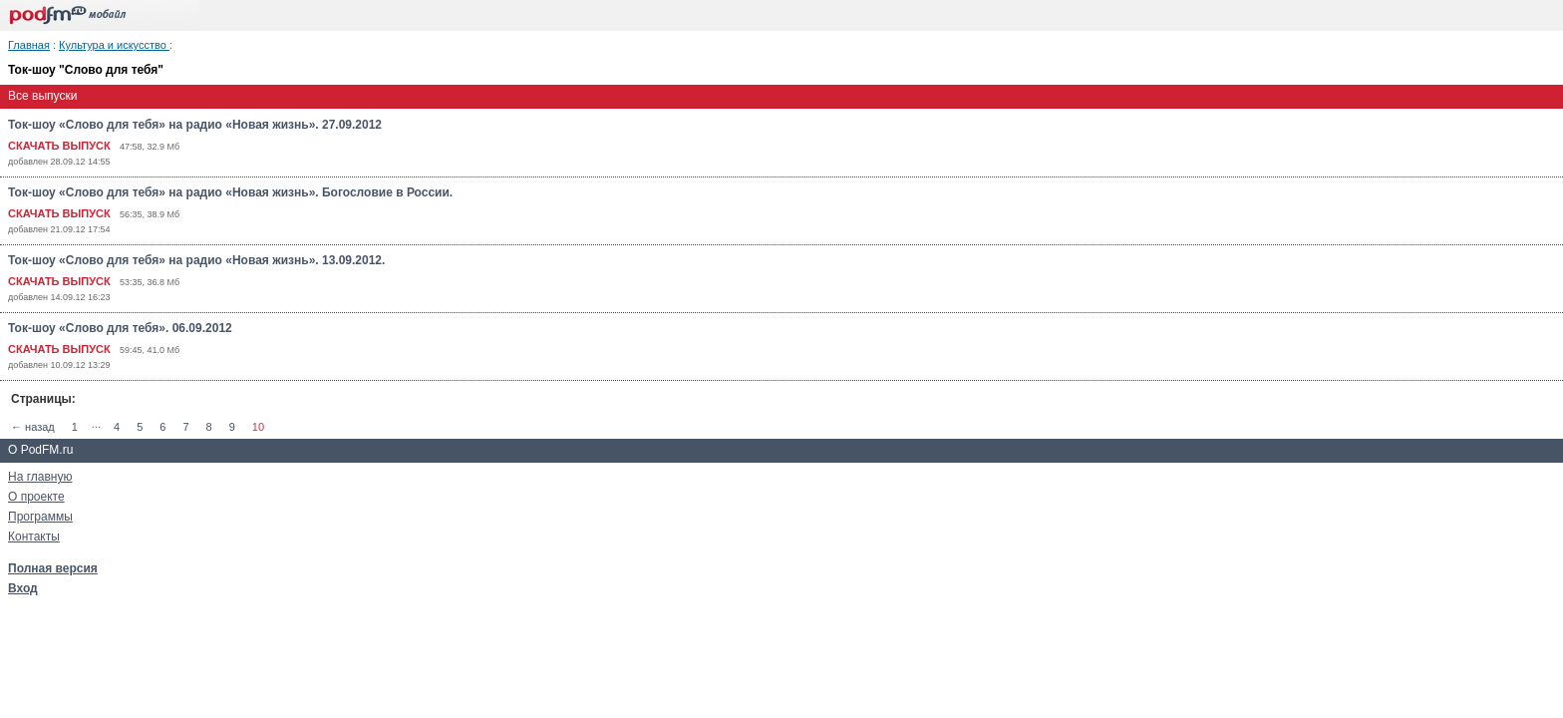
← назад (33, 427)
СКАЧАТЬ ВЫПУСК (59, 146)
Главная (29, 45)
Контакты (34, 536)
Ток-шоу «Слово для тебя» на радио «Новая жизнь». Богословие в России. (230, 192)
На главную (40, 477)
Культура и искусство (114, 45)
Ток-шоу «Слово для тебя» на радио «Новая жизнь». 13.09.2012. (196, 260)
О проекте (36, 497)
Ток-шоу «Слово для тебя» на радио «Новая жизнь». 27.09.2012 (195, 125)
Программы (40, 517)
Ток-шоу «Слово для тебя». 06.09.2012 (120, 328)
